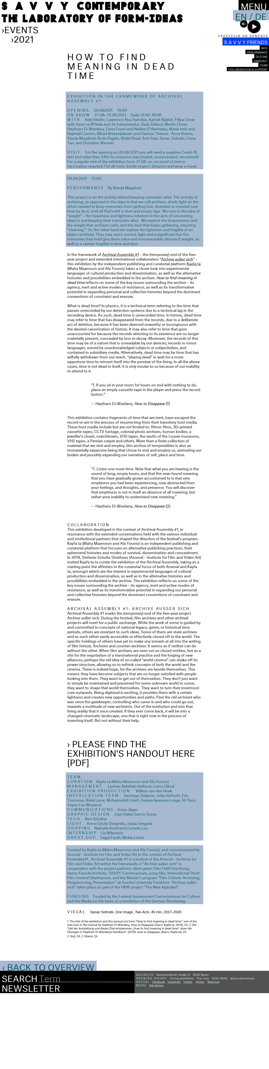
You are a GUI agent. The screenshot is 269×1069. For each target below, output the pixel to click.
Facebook (158, 1057)
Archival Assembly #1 (120, 329)
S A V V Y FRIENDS (246, 41)
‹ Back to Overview (48, 1041)
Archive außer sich (177, 334)
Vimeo (200, 1057)
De (261, 15)
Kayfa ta (194, 338)
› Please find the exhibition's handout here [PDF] (131, 827)
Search (19, 1053)
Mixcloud (213, 1057)
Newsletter (31, 1062)
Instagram (174, 1057)
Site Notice (156, 1060)
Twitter (187, 1057)
